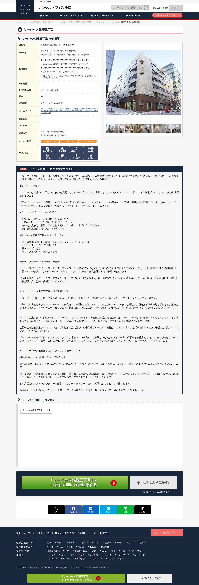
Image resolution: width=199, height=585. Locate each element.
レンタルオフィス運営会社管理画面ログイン (88, 567)
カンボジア (82, 559)
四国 (123, 551)
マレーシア (52, 559)
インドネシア (123, 555)
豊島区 (120, 542)
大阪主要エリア (26, 546)
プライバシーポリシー (48, 567)
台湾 (122, 559)
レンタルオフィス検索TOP (27, 22)
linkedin (90, 509)
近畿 (104, 551)
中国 (113, 551)
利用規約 (33, 567)
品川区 (108, 542)
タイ (109, 555)
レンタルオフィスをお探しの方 (71, 15)
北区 (61, 546)
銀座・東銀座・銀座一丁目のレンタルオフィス (88, 22)
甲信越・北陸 (81, 551)
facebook (73, 509)
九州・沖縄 (136, 551)
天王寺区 (105, 546)
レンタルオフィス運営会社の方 (102, 15)
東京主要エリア (49, 22)
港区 (49, 542)
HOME (36, 15)
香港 (82, 555)
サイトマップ (22, 567)
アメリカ (51, 555)
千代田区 (84, 542)
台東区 (143, 542)
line (125, 509)
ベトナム (67, 559)
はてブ (108, 509)
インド (111, 559)
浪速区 (93, 546)
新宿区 (97, 542)
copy (142, 509)
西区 (70, 546)
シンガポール (96, 555)
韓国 (63, 555)
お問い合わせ (134, 15)
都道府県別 (24, 551)
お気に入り (168, 532)
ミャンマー (97, 559)
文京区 (131, 542)
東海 (94, 551)
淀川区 (81, 546)
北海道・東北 (53, 551)
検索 (146, 7)
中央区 (62, 22)
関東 (67, 551)
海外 (21, 555)
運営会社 (64, 567)
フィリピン (140, 555)
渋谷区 (60, 542)
